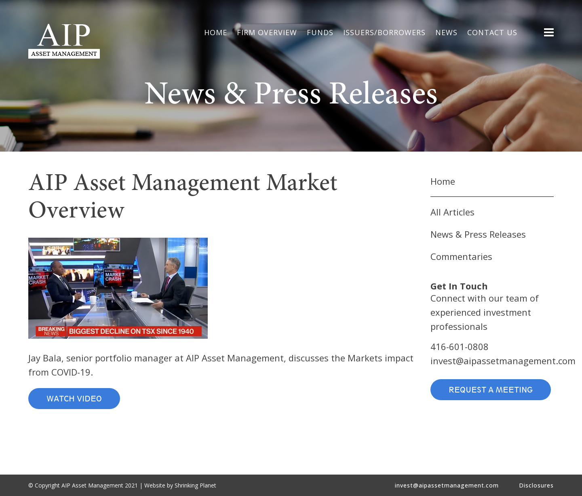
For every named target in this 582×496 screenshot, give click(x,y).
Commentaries (461, 256)
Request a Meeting (491, 389)
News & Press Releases (478, 234)
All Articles (452, 212)
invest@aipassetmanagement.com (503, 361)
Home (442, 181)
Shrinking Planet (195, 485)
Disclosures (536, 485)
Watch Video (74, 398)
